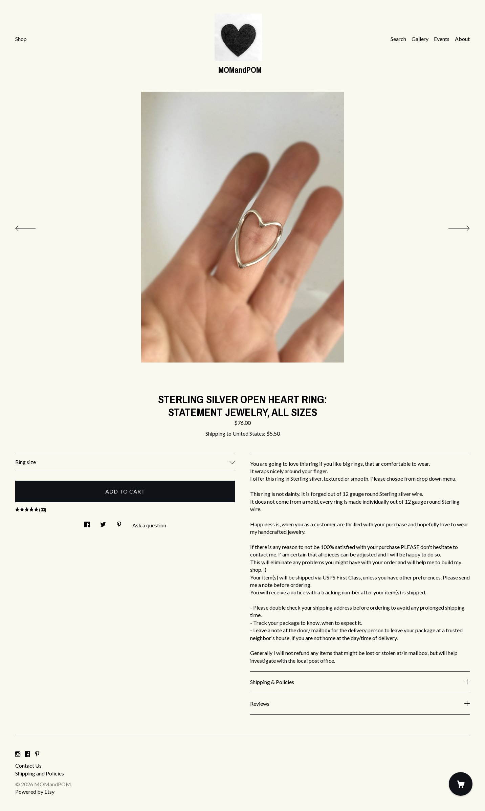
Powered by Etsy (34, 791)
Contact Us (28, 765)
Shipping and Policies (39, 773)
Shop (21, 39)
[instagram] (17, 754)
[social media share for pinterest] (119, 522)
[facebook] (27, 754)
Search (398, 39)
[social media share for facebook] (87, 522)
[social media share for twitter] (103, 522)
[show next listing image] (453, 226)
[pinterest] (37, 754)
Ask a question (149, 525)
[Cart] (460, 784)
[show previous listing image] (32, 226)
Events (441, 39)
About (462, 39)
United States (248, 433)
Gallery (420, 39)
